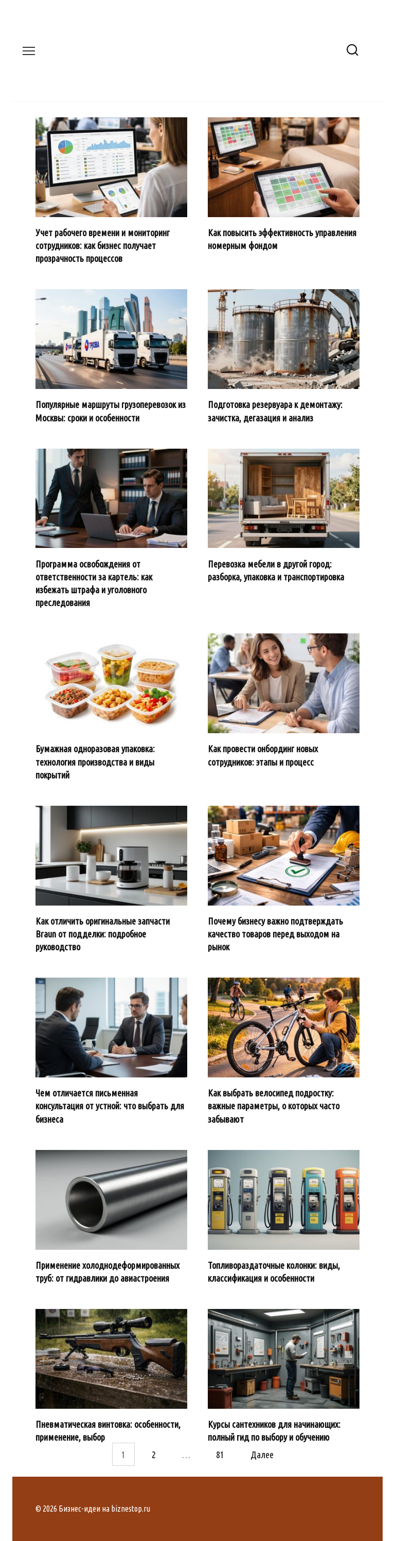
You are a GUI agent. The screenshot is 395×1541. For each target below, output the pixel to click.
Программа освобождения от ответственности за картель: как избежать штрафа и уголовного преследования (93, 583)
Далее (262, 1454)
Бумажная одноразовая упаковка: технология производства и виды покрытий (95, 761)
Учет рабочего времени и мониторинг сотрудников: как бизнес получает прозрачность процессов (102, 245)
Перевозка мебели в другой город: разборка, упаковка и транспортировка (276, 569)
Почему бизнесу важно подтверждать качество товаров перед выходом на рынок (275, 934)
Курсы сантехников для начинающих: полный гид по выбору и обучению (274, 1430)
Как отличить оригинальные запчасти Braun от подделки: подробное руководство (102, 934)
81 (220, 1454)
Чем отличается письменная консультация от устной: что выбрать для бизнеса (109, 1106)
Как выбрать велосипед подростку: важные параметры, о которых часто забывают (273, 1106)
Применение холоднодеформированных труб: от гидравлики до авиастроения (107, 1271)
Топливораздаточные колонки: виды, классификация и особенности (274, 1271)
